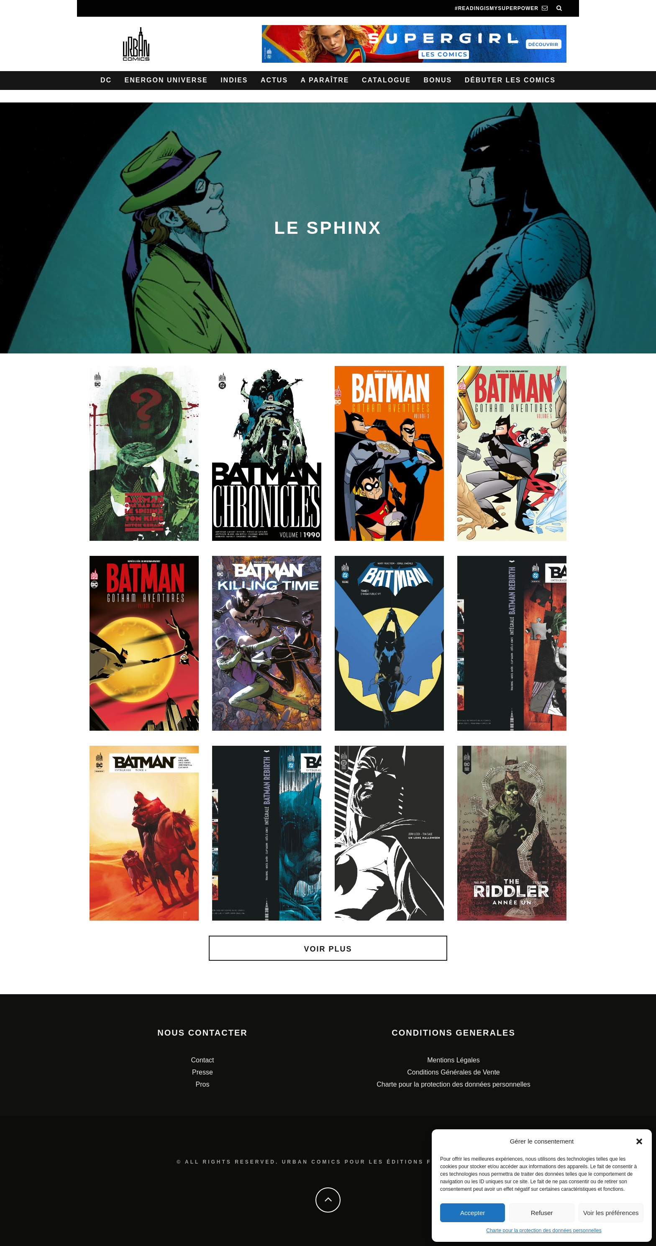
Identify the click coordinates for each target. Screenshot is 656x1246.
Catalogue (386, 80)
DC (106, 80)
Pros (203, 1084)
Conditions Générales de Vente (453, 1072)
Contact (202, 1060)
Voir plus (328, 949)
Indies (234, 80)
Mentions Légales (453, 1060)
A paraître (325, 80)
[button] (639, 1141)
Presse (202, 1072)
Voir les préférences (611, 1212)
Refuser (542, 1212)
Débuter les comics (510, 80)
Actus (274, 80)
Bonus (437, 80)
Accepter (472, 1212)
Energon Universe (166, 80)
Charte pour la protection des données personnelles (544, 1230)
